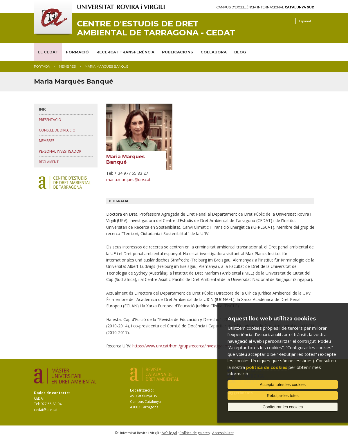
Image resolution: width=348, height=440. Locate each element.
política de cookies (266, 367)
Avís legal (169, 432)
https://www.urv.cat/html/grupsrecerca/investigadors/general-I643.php (198, 346)
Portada (42, 66)
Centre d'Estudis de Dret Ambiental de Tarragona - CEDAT (156, 28)
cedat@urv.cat (45, 409)
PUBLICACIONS (177, 52)
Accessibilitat (223, 432)
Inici (43, 109)
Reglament (49, 161)
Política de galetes (195, 432)
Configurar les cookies (283, 407)
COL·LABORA (214, 52)
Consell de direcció (57, 130)
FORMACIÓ (77, 52)
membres (67, 66)
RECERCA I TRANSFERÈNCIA (125, 52)
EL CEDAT (48, 52)
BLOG (240, 52)
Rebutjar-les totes (283, 395)
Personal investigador (60, 151)
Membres (46, 140)
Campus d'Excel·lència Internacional (265, 7)
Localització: (142, 390)
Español (305, 21)
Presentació (50, 119)
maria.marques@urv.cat (128, 179)
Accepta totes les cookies (283, 384)
